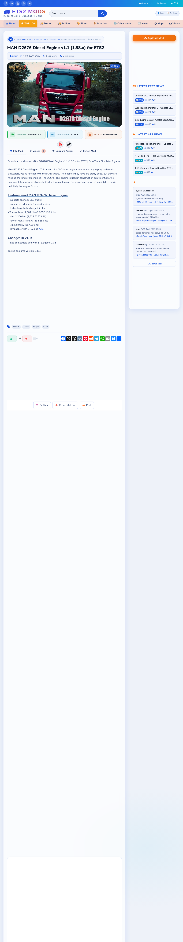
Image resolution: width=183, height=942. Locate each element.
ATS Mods (100, 937)
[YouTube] (17, 3)
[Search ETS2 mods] (73, 13)
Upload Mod (154, 38)
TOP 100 (28, 23)
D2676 (16, 326)
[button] (13, 828)
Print (87, 405)
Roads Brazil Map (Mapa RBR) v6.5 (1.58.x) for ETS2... (155, 236)
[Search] (102, 13)
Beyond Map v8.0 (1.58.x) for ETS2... (152, 255)
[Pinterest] (23, 3)
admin (15, 55)
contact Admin (64, 540)
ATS (41, 229)
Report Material (65, 405)
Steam (80, 523)
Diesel (26, 326)
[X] (29, 3)
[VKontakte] (11, 3)
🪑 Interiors (100, 23)
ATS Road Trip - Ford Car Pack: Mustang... (154, 156)
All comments (154, 263)
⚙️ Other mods (122, 23)
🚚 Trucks (45, 23)
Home (11, 23)
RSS (174, 3)
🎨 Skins (82, 23)
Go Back (42, 405)
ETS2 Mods (21, 39)
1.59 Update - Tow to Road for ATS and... (154, 168)
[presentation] (13, 828)
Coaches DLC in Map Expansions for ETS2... (154, 95)
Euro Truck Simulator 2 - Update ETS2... (154, 108)
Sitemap (162, 3)
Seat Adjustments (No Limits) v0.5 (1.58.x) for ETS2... (155, 220)
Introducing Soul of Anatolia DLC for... (154, 120)
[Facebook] (5, 3)
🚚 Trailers (64, 23)
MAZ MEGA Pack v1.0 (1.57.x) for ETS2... (154, 202)
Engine (36, 326)
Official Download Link (56, 523)
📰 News (143, 23)
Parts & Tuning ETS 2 (37, 39)
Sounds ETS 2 (54, 39)
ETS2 (45, 326)
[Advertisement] (56, 372)
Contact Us (145, 3)
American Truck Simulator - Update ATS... (154, 144)
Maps (159, 23)
